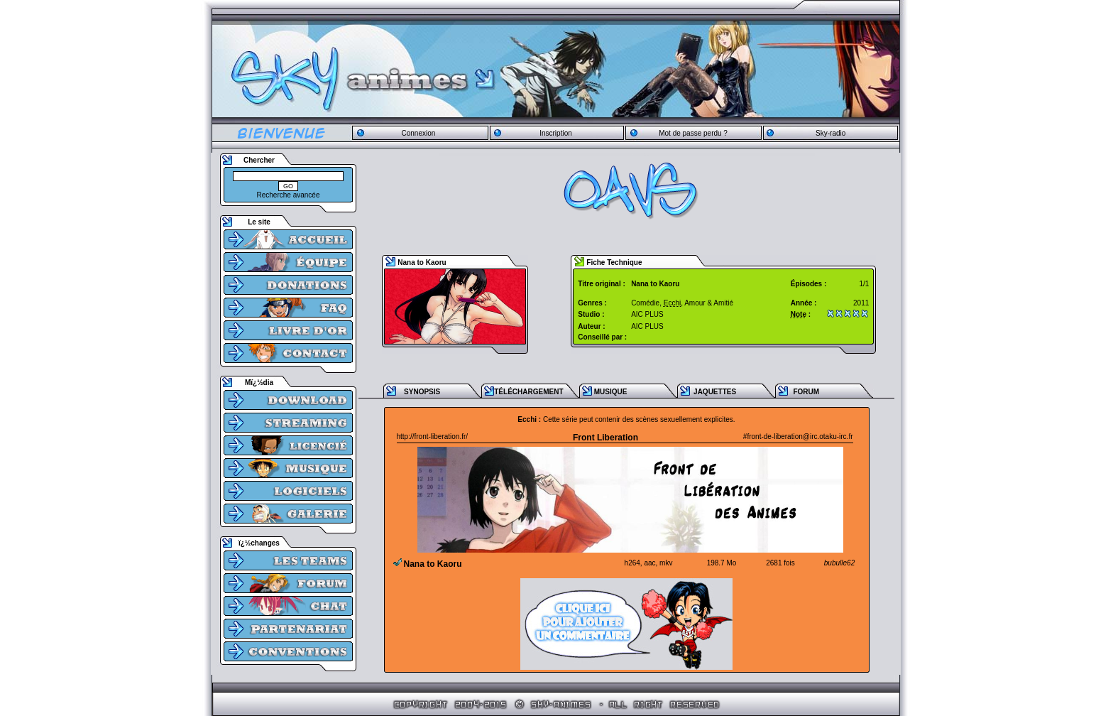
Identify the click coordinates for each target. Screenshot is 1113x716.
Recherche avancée (288, 195)
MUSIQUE (610, 392)
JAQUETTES (714, 392)
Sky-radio (830, 133)
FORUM (806, 392)
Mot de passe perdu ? (693, 133)
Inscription (555, 133)
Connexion (418, 133)
